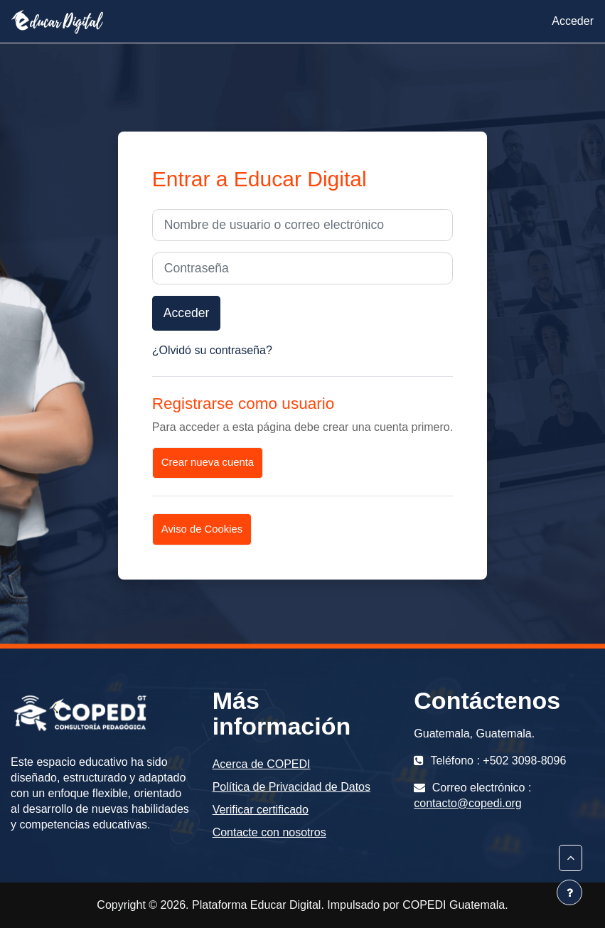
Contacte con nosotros (269, 832)
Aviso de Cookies (201, 529)
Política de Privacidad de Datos (291, 787)
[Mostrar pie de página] (569, 892)
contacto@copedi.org (467, 803)
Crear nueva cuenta (207, 462)
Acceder (573, 21)
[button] (570, 858)
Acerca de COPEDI (262, 764)
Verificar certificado (261, 810)
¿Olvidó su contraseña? (212, 350)
